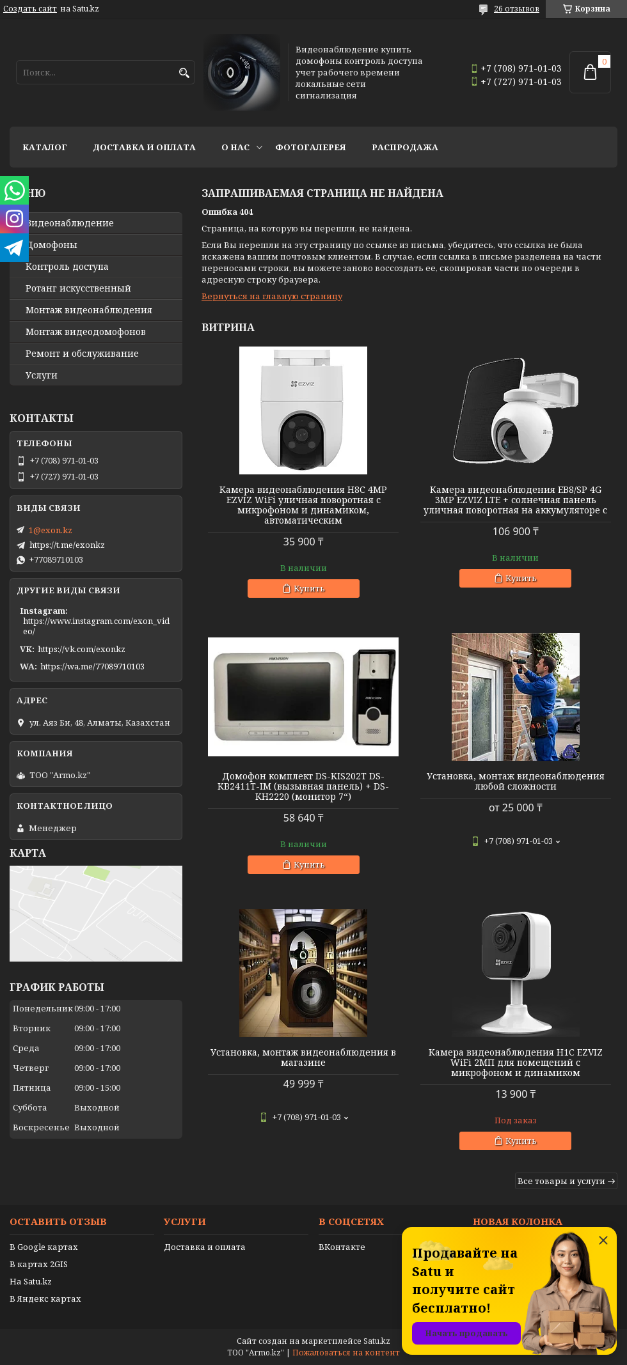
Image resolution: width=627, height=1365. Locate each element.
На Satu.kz (31, 1281)
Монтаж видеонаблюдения (89, 310)
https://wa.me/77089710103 (92, 666)
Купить (309, 588)
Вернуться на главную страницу (272, 296)
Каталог (44, 147)
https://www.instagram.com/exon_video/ (96, 626)
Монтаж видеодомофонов (86, 332)
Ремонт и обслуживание (82, 353)
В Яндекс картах (45, 1298)
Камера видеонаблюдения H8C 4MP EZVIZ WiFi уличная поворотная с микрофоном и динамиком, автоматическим (303, 505)
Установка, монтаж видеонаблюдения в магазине (303, 1057)
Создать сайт (30, 8)
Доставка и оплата (144, 147)
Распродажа (405, 147)
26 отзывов (516, 8)
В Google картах (44, 1246)
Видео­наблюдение (70, 223)
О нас (235, 147)
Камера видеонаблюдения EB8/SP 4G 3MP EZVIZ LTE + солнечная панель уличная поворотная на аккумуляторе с (515, 500)
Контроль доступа (67, 266)
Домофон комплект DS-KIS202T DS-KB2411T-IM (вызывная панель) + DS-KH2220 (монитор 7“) (303, 786)
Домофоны (51, 245)
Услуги (42, 375)
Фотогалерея (310, 147)
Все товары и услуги (561, 1181)
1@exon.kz (50, 530)
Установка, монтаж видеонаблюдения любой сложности (516, 781)
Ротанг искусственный (78, 288)
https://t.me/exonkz (67, 544)
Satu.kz (376, 1341)
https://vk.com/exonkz (81, 649)
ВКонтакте (342, 1246)
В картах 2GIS (39, 1264)
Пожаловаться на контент (346, 1352)
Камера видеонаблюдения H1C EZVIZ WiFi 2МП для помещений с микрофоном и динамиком (516, 1062)
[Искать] (184, 73)
